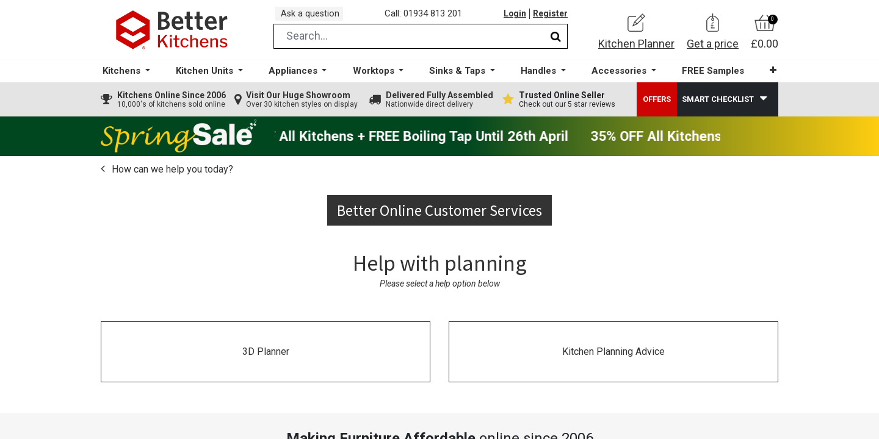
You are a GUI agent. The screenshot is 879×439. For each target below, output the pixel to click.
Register (549, 17)
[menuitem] (707, 79)
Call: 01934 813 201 (427, 17)
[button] (765, 79)
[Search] (555, 45)
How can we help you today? (171, 177)
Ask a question (313, 17)
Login (512, 17)
